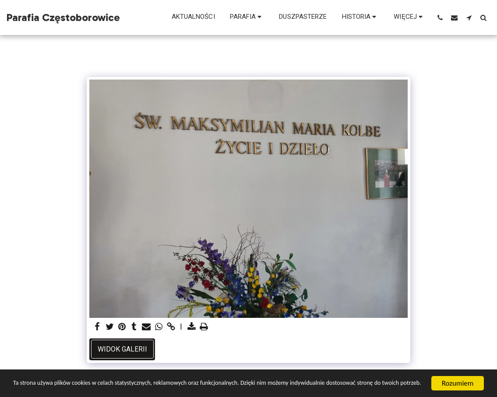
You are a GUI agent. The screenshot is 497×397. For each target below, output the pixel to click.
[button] (247, 17)
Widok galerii (122, 349)
